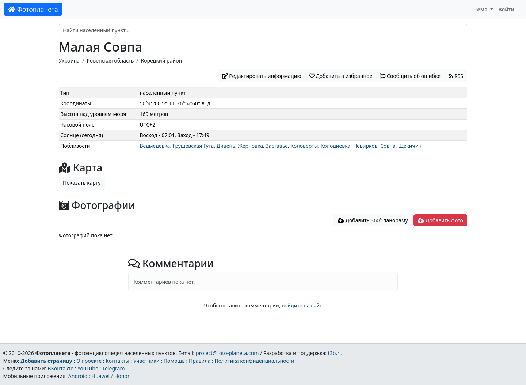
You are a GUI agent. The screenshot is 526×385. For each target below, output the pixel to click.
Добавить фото (440, 220)
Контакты (117, 360)
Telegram (113, 368)
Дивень (226, 145)
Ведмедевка (155, 145)
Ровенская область (110, 60)
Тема (481, 9)
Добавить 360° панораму (373, 220)
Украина (69, 60)
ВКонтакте (60, 368)
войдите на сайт (302, 305)
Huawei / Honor (110, 376)
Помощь (174, 360)
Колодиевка (335, 145)
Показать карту (81, 182)
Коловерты (304, 145)
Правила (199, 360)
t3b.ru (335, 353)
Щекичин (410, 145)
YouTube (87, 368)
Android (78, 376)
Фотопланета (33, 9)
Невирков (365, 145)
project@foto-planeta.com (227, 353)
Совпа (388, 145)
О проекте (89, 360)
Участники (146, 360)
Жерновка (250, 145)
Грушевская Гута (193, 145)
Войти (506, 9)
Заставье (277, 145)
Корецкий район (161, 60)
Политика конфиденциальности (254, 360)
